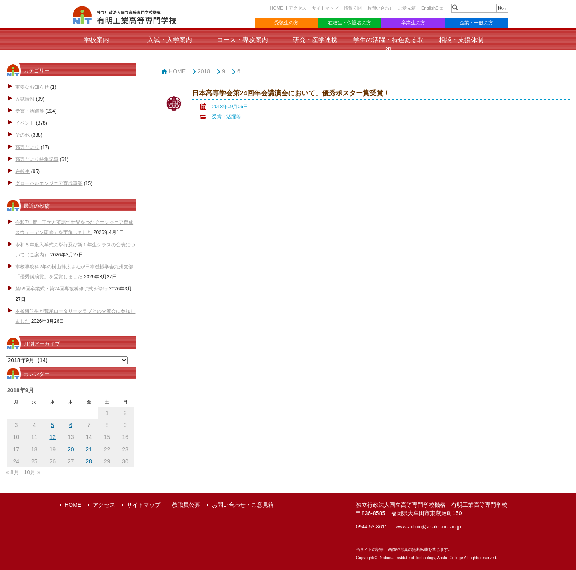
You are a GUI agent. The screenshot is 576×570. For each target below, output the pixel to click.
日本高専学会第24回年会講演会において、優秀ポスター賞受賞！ (291, 93)
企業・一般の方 (476, 23)
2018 (204, 71)
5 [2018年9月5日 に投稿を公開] (52, 425)
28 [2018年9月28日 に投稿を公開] (89, 461)
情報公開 (353, 8)
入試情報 (24, 99)
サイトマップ (325, 8)
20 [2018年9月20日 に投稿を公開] (71, 449)
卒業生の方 (413, 23)
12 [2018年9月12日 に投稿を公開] (52, 437)
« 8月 (12, 472)
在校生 (22, 171)
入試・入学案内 (169, 39)
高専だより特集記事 (36, 159)
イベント (24, 123)
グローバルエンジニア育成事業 (48, 183)
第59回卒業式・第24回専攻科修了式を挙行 (61, 289)
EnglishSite (432, 8)
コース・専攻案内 (242, 39)
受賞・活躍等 (29, 111)
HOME (276, 8)
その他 (22, 135)
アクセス (297, 8)
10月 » (32, 472)
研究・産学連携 (315, 39)
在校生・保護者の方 (349, 23)
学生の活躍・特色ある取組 (388, 44)
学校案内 (96, 39)
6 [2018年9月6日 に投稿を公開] (70, 425)
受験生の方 (286, 23)
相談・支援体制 (461, 39)
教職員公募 (186, 505)
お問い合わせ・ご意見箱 (391, 8)
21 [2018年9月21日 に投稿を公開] (89, 449)
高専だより (27, 147)
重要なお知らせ (32, 87)
